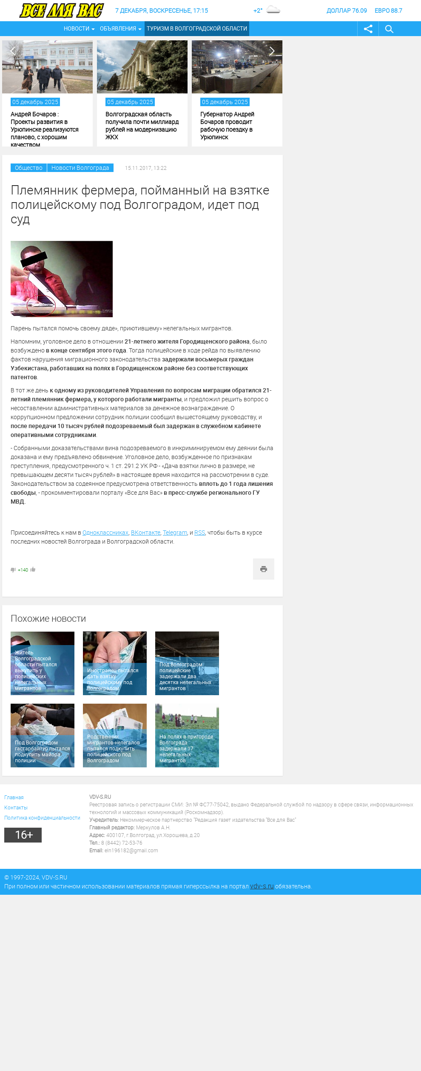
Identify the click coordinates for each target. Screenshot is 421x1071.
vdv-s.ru (262, 886)
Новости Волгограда (80, 167)
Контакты (16, 807)
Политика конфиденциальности (42, 817)
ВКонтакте (145, 532)
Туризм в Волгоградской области (197, 28)
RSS (199, 532)
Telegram (175, 532)
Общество (29, 167)
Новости (76, 28)
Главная (14, 797)
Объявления (118, 28)
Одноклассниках (105, 532)
